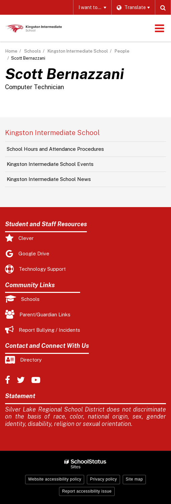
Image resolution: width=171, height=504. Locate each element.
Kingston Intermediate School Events (50, 164)
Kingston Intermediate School (78, 51)
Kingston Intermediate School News (49, 179)
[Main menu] (159, 28)
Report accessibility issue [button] (87, 491)
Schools (32, 51)
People (122, 51)
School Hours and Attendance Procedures (55, 149)
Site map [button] (134, 479)
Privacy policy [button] (103, 479)
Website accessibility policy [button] (54, 479)
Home (11, 51)
